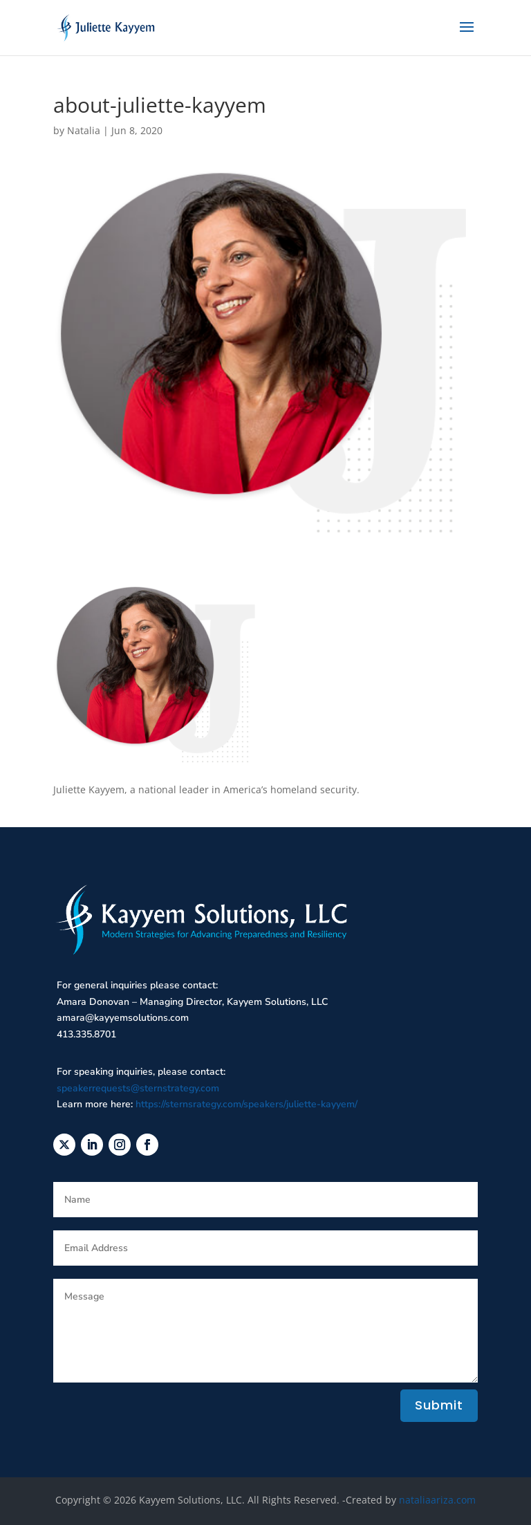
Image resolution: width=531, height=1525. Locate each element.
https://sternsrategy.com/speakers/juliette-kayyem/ (246, 1104)
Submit (439, 1405)
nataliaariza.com (437, 1499)
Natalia (83, 130)
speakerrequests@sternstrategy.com (138, 1088)
